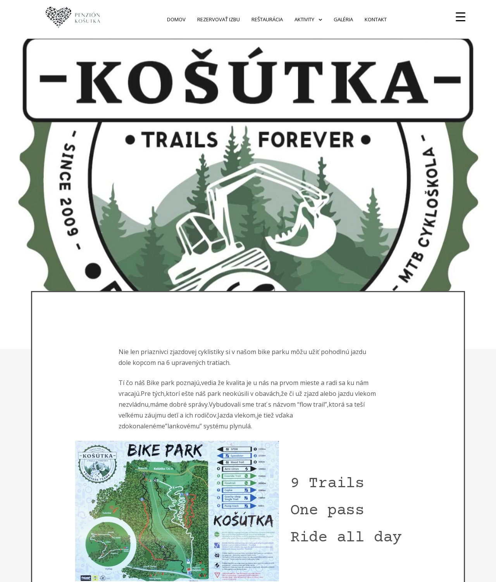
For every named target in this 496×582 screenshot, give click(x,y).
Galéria (343, 19)
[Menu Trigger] (460, 16)
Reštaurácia (267, 19)
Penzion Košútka (126, 19)
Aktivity (304, 19)
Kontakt (376, 19)
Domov (176, 19)
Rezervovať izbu (218, 19)
